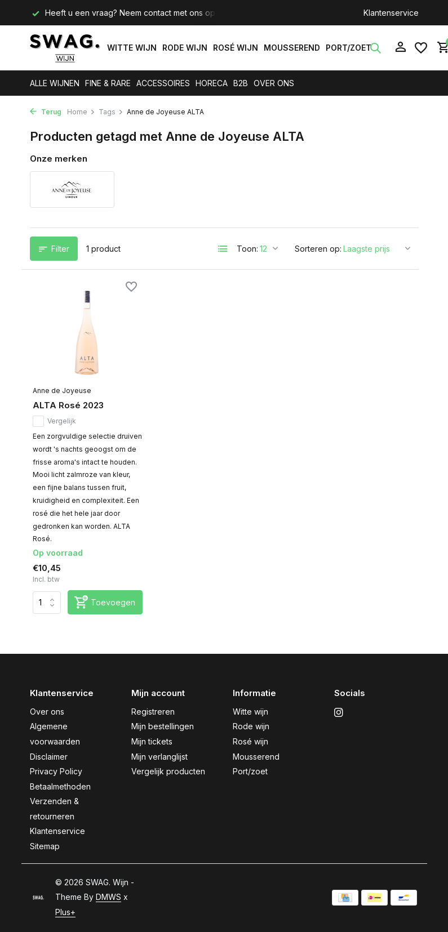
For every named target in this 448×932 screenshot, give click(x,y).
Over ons (47, 711)
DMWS (108, 897)
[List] (223, 249)
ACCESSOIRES (163, 83)
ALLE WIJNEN (54, 83)
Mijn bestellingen (162, 726)
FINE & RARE (108, 83)
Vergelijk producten (168, 771)
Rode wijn (184, 47)
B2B (240, 83)
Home (81, 112)
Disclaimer (49, 756)
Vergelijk (54, 421)
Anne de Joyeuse (62, 390)
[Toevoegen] (105, 602)
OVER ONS (274, 83)
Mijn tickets (151, 741)
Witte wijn (132, 47)
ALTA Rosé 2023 (68, 405)
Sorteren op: (318, 248)
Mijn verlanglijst (159, 756)
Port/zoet (348, 47)
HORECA (212, 83)
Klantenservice (391, 12)
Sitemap (45, 846)
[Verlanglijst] (421, 48)
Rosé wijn (235, 47)
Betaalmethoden (60, 786)
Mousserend (292, 47)
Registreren (153, 711)
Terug (45, 112)
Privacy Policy (56, 771)
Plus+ (65, 912)
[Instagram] (338, 712)
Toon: (247, 248)
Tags (111, 112)
